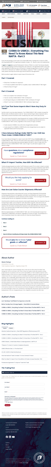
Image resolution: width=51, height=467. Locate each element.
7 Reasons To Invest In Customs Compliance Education (15, 345)
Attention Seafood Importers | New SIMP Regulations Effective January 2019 (21, 331)
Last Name (7, 387)
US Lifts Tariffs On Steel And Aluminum (11, 352)
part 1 (4, 65)
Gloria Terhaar (6, 262)
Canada (20, 462)
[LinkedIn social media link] (10, 437)
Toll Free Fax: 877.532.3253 (12, 429)
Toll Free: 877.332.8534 (11, 422)
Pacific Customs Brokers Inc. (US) (34, 425)
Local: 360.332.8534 (10, 425)
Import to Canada (19, 11)
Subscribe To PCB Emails (10, 396)
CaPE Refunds (11, 17)
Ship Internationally (33, 11)
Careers (7, 442)
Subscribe (7, 405)
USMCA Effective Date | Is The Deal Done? (12, 348)
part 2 (10, 65)
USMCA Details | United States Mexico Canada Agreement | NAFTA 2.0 (19, 341)
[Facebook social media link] (7, 437)
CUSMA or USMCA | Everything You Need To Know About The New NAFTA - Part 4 (23, 307)
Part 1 (4, 222)
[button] (11, 14)
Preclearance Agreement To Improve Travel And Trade (15, 362)
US (23, 462)
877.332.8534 (33, 5)
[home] (13, 6)
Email (6, 391)
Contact (44, 13)
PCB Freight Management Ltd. (33, 427)
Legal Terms (9, 449)
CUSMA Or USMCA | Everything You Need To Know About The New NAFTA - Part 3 (22, 338)
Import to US (7, 11)
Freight (26, 462)
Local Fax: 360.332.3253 (11, 432)
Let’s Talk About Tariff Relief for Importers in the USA (16, 301)
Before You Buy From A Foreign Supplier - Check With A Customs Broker (20, 304)
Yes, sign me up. (9, 402)
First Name (7, 382)
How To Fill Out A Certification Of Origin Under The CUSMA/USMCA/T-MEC (22, 234)
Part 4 (4, 230)
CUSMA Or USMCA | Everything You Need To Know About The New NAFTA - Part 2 (22, 334)
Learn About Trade (45, 11)
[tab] (5, 328)
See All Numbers (32, 6)
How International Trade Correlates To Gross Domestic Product (17, 355)
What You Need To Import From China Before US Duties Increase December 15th (22, 359)
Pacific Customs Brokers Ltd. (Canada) (35, 422)
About (3, 13)
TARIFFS (3, 17)
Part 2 (4, 226)
